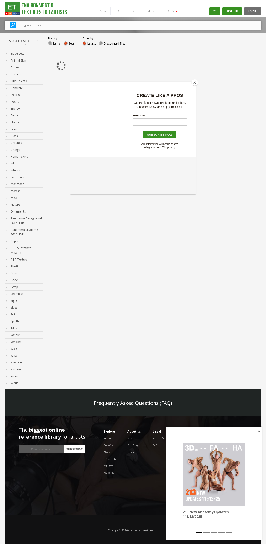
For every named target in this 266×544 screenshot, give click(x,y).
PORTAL (167, 10)
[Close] (195, 82)
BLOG (115, 10)
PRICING (147, 10)
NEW (99, 10)
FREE (130, 10)
